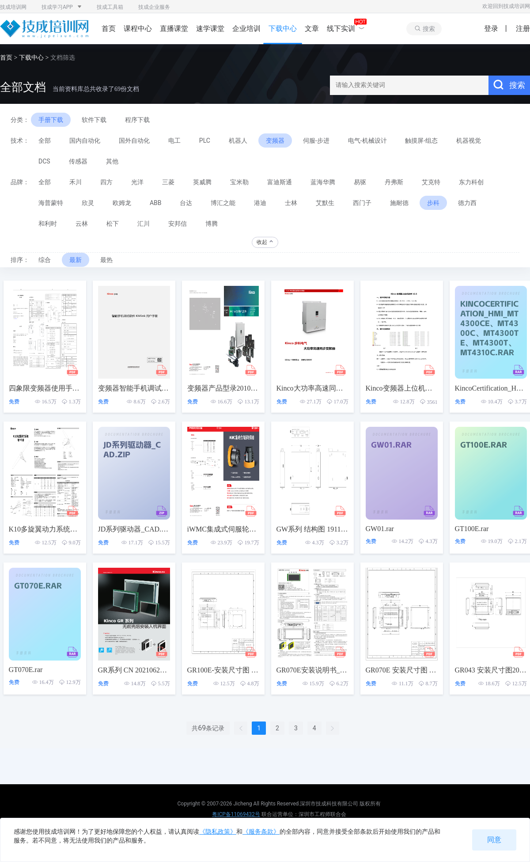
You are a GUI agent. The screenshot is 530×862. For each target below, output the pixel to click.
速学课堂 (210, 28)
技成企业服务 (154, 7)
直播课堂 (174, 28)
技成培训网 (13, 7)
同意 (494, 839)
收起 (265, 242)
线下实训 (346, 28)
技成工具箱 (110, 7)
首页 (109, 28)
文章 (312, 28)
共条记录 (208, 728)
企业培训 (246, 28)
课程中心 (138, 28)
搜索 (509, 85)
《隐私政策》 (217, 831)
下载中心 (283, 28)
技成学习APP (62, 7)
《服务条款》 (261, 831)
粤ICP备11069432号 (236, 814)
